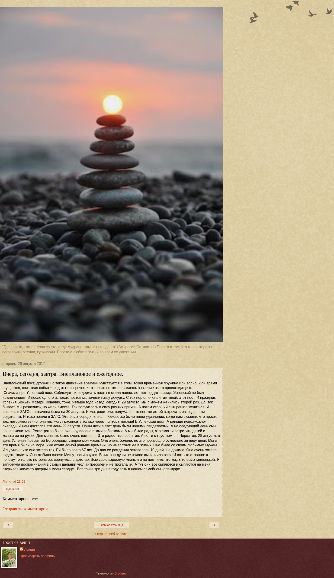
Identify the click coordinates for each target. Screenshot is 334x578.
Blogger (120, 573)
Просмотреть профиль (37, 556)
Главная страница (111, 525)
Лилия (29, 550)
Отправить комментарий (25, 508)
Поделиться (12, 488)
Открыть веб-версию (111, 534)
